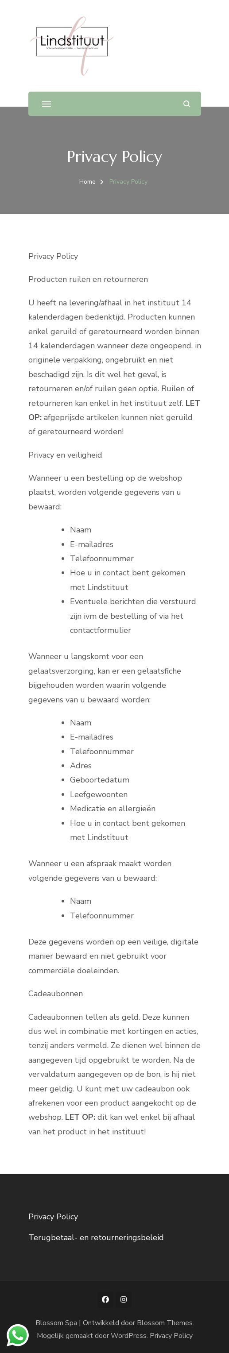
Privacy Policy (53, 1216)
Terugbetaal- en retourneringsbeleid (96, 1237)
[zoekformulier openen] (187, 104)
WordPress (129, 1336)
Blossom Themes (165, 1323)
